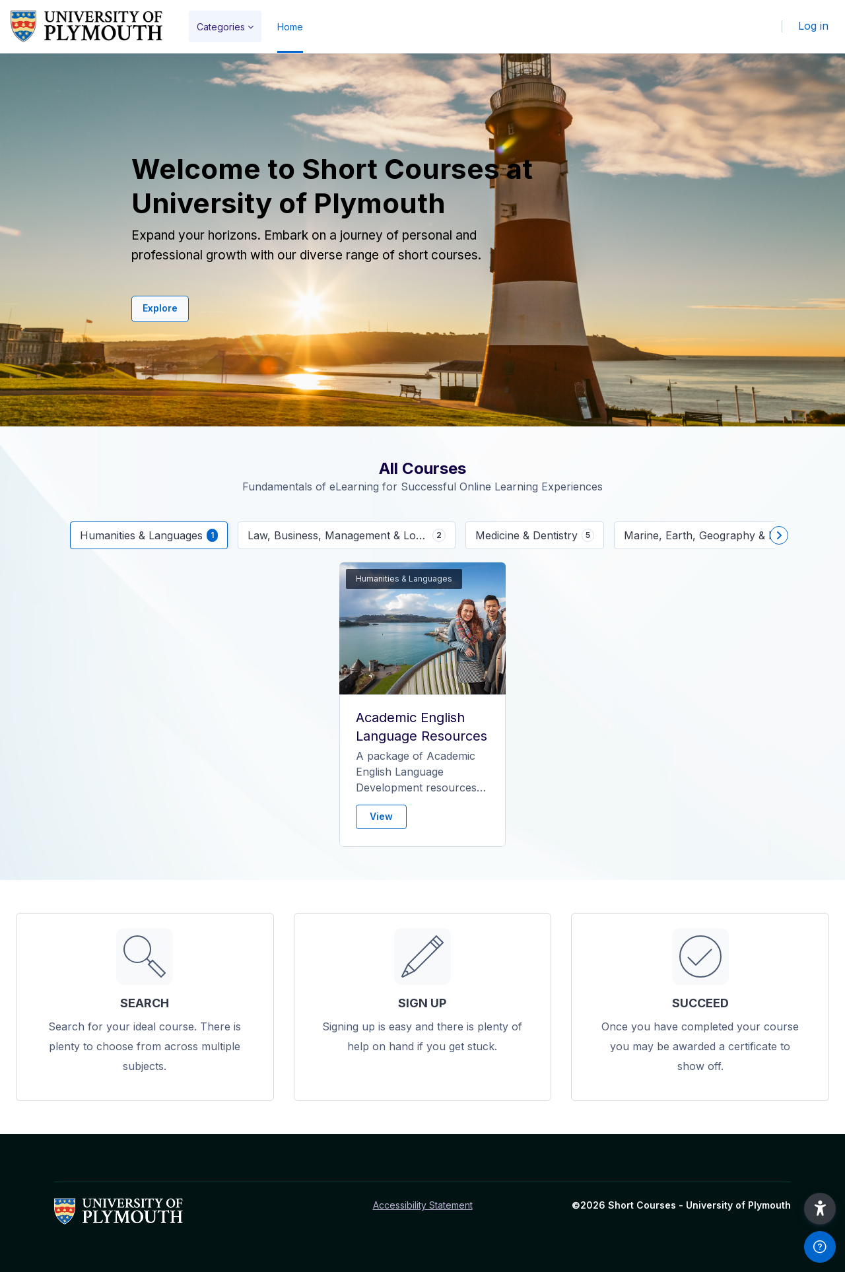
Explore (160, 308)
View (381, 816)
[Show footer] (820, 1247)
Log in (813, 25)
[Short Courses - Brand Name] (86, 26)
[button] (820, 1208)
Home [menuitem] (290, 26)
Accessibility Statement (423, 1205)
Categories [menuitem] (221, 26)
